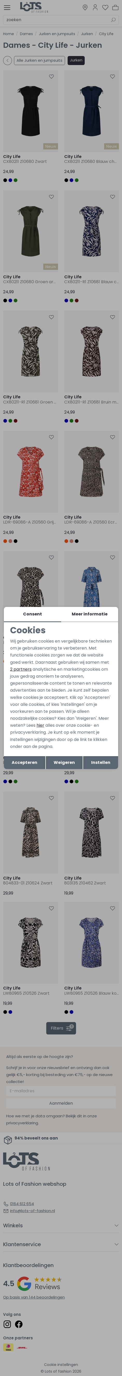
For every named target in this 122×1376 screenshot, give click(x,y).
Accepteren (24, 762)
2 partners (21, 669)
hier (40, 725)
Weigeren (64, 762)
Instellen (100, 762)
